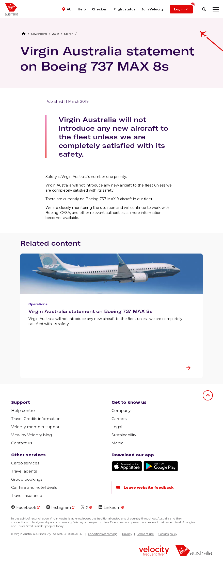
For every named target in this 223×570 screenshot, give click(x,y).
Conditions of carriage (102, 534)
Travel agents (24, 471)
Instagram (58, 507)
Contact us (21, 443)
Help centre (23, 410)
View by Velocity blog (31, 434)
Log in (183, 8)
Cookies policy (167, 534)
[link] (39, 34)
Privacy (127, 534)
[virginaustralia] (194, 551)
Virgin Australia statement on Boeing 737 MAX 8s (107, 58)
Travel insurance (26, 495)
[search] (204, 9)
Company (121, 410)
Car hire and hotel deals (34, 487)
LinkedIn (109, 507)
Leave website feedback (145, 487)
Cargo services (25, 463)
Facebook (23, 507)
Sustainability (124, 434)
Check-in (99, 9)
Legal (117, 426)
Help (82, 9)
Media (117, 443)
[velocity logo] (154, 551)
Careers (119, 418)
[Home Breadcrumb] (23, 33)
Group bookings (26, 479)
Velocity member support (36, 426)
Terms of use (145, 534)
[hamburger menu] (216, 9)
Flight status (124, 9)
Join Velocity (152, 9)
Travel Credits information (35, 418)
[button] (67, 9)
